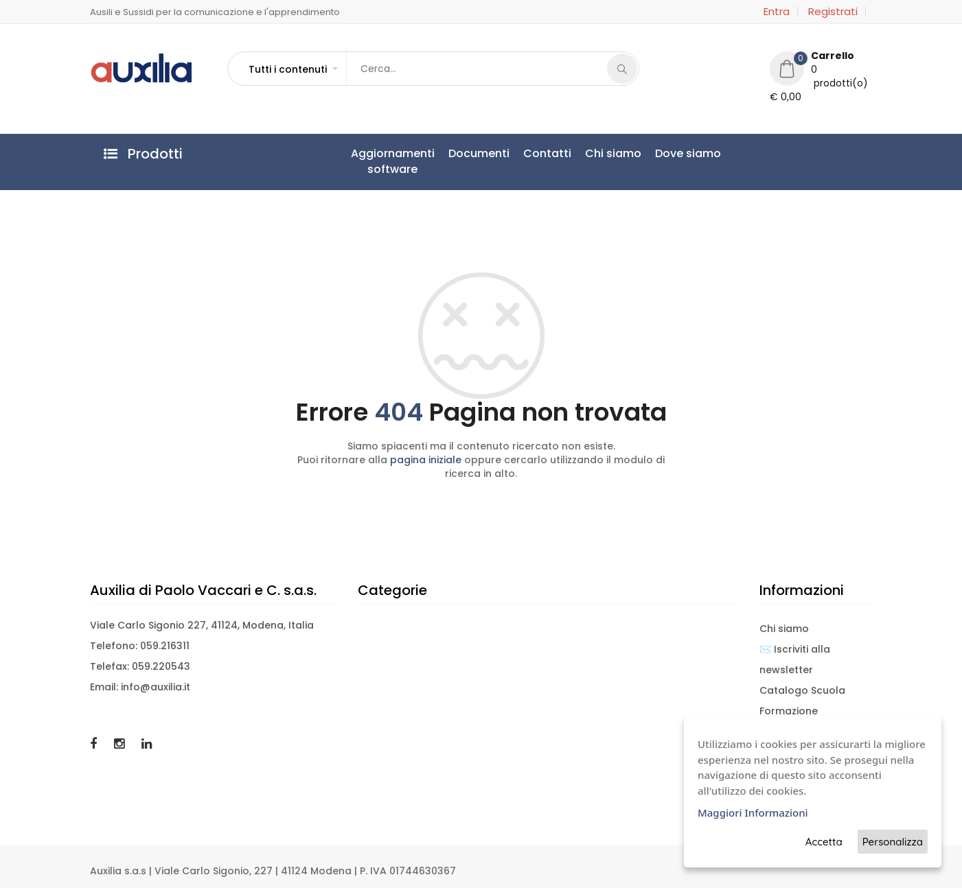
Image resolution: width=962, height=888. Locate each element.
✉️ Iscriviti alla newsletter (794, 659)
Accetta (824, 841)
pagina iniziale (425, 460)
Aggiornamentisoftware (393, 161)
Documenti (478, 153)
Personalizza (892, 841)
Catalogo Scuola (802, 690)
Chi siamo (613, 153)
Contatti (547, 153)
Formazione (788, 711)
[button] (292, 69)
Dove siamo (688, 153)
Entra (777, 11)
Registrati (833, 11)
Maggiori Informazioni (753, 812)
